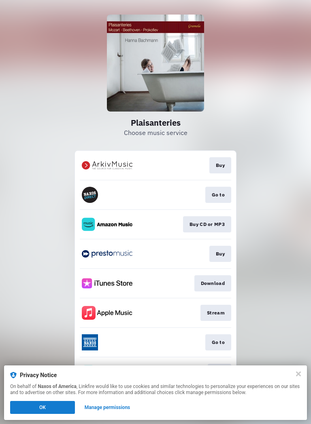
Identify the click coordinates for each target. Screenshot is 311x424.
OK (42, 407)
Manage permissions (107, 407)
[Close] (298, 373)
